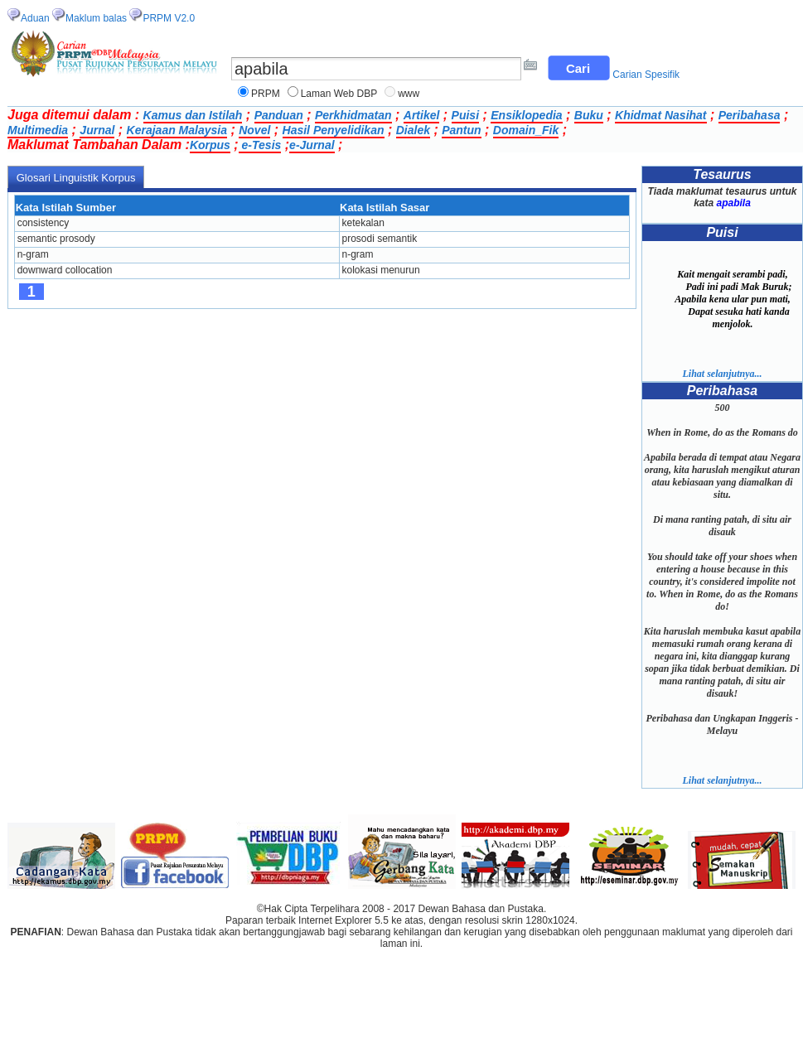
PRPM (265, 93)
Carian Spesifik (646, 74)
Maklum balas (96, 18)
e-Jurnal (311, 145)
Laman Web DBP (339, 93)
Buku (588, 115)
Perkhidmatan (353, 115)
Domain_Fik (526, 130)
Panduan (278, 115)
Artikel (422, 115)
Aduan (35, 18)
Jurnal (97, 130)
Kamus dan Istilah (193, 115)
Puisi (465, 115)
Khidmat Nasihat (660, 115)
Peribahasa (749, 115)
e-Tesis (260, 145)
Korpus (210, 145)
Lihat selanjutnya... (722, 373)
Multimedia (37, 130)
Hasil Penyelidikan (334, 130)
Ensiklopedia (526, 115)
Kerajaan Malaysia (177, 130)
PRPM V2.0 (169, 18)
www (408, 93)
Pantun (461, 130)
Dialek (413, 130)
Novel (254, 130)
